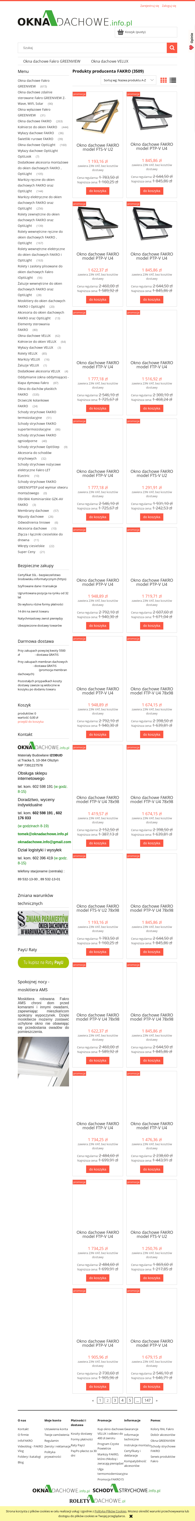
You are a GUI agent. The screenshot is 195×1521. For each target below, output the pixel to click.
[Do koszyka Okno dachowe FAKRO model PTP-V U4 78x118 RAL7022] (151, 1386)
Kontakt (23, 1429)
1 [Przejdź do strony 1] (100, 1400)
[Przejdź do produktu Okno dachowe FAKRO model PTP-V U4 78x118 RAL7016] (98, 1313)
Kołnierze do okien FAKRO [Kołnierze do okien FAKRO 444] (37, 127)
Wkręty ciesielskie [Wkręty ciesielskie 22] (31, 546)
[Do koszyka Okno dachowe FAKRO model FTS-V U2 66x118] (97, 191)
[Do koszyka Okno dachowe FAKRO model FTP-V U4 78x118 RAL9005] (97, 1278)
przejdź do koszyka (31, 722)
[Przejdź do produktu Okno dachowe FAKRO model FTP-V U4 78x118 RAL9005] (98, 1204)
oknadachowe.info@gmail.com (44, 842)
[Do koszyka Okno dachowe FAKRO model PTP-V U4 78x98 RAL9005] (151, 1060)
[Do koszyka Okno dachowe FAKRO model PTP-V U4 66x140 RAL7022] (151, 626)
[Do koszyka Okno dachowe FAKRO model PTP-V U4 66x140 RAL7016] (97, 626)
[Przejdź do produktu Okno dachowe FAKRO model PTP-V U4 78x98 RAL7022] (98, 987)
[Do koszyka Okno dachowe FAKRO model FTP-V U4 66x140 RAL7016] (97, 408)
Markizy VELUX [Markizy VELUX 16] (29, 359)
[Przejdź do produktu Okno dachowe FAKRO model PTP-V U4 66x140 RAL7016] (98, 552)
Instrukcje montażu (137, 1445)
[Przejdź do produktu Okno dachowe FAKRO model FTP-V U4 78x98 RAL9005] (152, 769)
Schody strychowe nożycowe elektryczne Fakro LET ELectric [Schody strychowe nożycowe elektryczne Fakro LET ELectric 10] (39, 470)
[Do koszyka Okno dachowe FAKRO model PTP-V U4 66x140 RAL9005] (97, 734)
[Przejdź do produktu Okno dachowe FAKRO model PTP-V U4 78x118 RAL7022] (152, 1313)
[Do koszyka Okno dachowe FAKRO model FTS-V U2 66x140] (151, 517)
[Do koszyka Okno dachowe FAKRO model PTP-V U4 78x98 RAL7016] (151, 952)
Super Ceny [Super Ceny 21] (26, 552)
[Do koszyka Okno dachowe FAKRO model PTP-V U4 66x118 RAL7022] (97, 299)
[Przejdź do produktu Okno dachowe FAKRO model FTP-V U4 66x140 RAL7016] (98, 334)
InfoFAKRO (25, 1441)
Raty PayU (78, 1445)
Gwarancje (131, 1429)
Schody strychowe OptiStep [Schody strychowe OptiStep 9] (38, 447)
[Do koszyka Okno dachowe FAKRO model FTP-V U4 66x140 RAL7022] (151, 408)
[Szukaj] (172, 48)
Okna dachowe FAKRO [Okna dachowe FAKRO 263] (34, 121)
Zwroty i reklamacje (57, 1446)
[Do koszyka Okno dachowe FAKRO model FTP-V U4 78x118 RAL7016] (97, 1169)
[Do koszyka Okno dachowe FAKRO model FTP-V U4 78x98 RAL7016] (151, 734)
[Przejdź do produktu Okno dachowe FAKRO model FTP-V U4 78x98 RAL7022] (98, 769)
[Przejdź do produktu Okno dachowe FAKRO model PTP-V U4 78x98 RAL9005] (152, 987)
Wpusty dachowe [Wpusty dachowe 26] (31, 516)
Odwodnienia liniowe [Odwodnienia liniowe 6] (34, 522)
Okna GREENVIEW (163, 1441)
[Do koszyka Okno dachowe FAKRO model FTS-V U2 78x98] (97, 952)
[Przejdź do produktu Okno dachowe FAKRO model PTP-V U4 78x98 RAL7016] (152, 878)
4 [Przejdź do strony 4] (122, 1400)
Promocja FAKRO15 (111, 1479)
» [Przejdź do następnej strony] (157, 1400)
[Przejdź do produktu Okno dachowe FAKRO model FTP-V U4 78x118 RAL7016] (98, 1095)
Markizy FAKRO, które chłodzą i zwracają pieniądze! (110, 1458)
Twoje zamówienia (56, 1435)
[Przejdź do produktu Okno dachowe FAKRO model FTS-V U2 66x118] (98, 117)
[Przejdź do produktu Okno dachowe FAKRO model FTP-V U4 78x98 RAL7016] (152, 661)
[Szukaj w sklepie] (93, 48)
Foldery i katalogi (29, 1456)
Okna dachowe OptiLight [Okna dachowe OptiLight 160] (36, 145)
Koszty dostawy (81, 1433)
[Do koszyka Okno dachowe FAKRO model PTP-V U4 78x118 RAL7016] (97, 1386)
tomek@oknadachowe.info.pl (43, 834)
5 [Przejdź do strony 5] (130, 1400)
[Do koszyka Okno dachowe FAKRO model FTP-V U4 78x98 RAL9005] (151, 843)
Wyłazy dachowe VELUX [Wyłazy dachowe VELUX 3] (35, 347)
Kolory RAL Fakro (162, 1429)
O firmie (23, 1435)
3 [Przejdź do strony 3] (115, 1400)
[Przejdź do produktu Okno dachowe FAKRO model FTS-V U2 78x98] (98, 878)
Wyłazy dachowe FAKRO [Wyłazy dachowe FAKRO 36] (36, 133)
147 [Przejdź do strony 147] (147, 1400)
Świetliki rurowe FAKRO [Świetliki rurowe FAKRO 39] (35, 139)
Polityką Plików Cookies (110, 1511)
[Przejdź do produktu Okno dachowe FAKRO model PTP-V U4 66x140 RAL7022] (152, 552)
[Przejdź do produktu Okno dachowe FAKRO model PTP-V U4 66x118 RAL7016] (152, 116)
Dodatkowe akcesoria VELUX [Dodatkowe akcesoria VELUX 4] (39, 371)
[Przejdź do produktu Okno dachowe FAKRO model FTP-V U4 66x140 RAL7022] (152, 334)
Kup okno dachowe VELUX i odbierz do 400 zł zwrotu (111, 1433)
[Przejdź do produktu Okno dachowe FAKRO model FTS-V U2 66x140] (152, 443)
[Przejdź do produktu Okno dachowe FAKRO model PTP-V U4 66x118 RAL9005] (152, 226)
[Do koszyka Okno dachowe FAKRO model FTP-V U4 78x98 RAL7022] (97, 843)
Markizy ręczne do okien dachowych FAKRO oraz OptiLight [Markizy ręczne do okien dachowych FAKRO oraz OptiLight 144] (36, 185)
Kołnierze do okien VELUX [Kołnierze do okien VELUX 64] (37, 341)
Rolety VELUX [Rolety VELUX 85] (27, 353)
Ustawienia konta (56, 1429)
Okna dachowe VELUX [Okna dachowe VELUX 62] (34, 335)
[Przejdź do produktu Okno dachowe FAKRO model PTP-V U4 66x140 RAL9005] (98, 661)
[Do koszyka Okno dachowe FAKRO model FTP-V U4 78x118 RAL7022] (151, 1169)
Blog (21, 1462)
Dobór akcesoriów (163, 1435)
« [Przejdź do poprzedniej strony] (93, 1400)
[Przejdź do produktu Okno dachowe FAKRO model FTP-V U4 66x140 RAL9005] (98, 443)
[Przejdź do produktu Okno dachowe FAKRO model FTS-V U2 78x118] (152, 1204)
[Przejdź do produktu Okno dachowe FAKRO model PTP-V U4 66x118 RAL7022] (98, 226)
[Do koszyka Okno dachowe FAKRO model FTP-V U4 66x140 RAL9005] (97, 517)
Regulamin (51, 1441)
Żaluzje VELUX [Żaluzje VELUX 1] (28, 365)
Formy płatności (82, 1439)
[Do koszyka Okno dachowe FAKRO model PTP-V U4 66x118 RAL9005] (151, 299)
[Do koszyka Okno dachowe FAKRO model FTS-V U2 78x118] (151, 1278)
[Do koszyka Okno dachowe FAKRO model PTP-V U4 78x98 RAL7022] (97, 1060)
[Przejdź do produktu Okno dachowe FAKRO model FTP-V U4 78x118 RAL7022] (152, 1095)
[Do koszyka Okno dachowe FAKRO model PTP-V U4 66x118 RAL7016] (151, 191)
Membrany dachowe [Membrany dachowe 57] (33, 510)
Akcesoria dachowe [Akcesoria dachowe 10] (32, 528)
